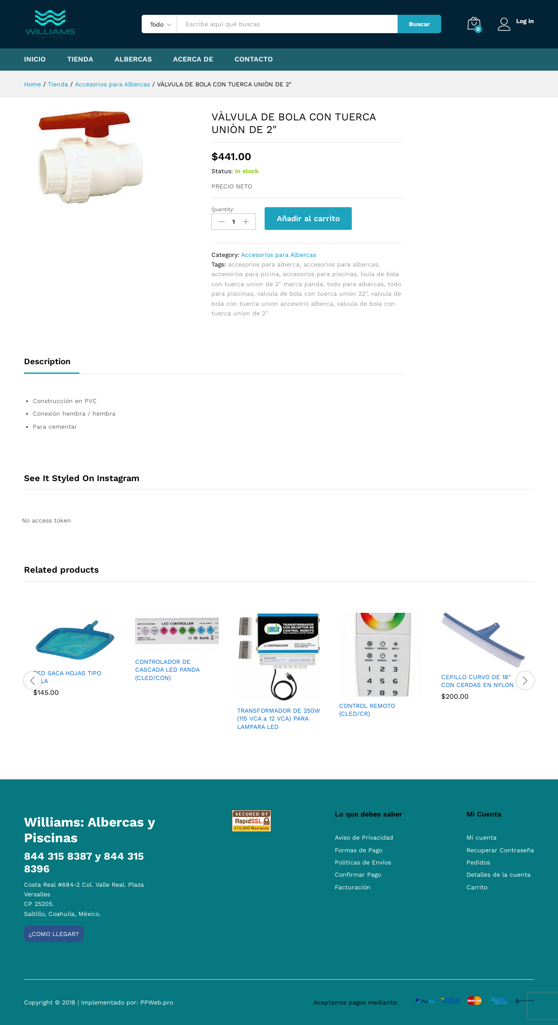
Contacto (254, 59)
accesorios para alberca (263, 264)
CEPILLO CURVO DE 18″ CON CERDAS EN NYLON (477, 680)
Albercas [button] (133, 59)
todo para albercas (355, 283)
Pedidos (478, 862)
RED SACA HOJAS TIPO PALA (67, 677)
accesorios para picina (245, 273)
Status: (222, 170)
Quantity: (223, 209)
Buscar (419, 23)
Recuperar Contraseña (500, 850)
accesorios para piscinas (320, 273)
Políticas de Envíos (363, 862)
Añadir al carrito (308, 218)
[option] (75, 661)
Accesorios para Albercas (278, 254)
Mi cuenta (481, 837)
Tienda (80, 59)
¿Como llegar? (54, 933)
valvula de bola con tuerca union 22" (312, 293)
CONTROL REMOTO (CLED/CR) (367, 709)
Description (47, 361)
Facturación (353, 887)
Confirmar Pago (358, 874)
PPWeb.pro (156, 1002)
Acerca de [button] (193, 59)
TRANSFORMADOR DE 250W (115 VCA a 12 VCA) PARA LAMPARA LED (278, 718)
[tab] (51, 365)
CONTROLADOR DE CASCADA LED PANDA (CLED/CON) (167, 669)
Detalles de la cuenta (498, 874)
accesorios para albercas (340, 264)
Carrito (476, 887)
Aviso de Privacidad (364, 837)
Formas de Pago (358, 850)
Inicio (35, 59)
